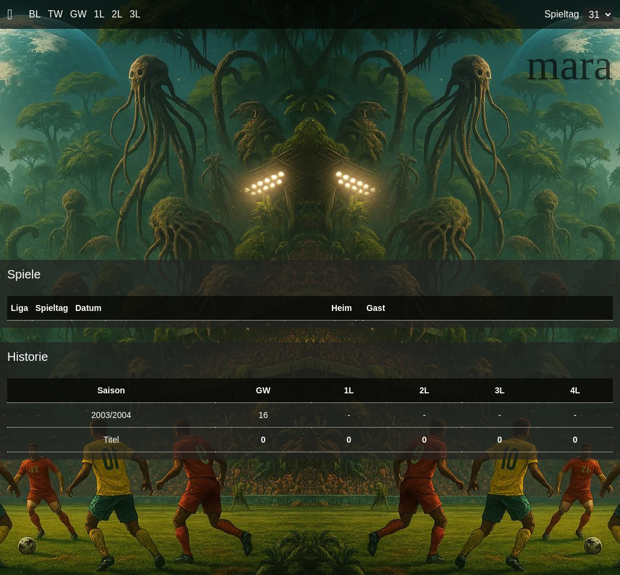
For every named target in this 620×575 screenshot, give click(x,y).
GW (78, 14)
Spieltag (561, 14)
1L (99, 14)
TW (55, 14)
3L (135, 14)
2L (117, 14)
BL (35, 14)
